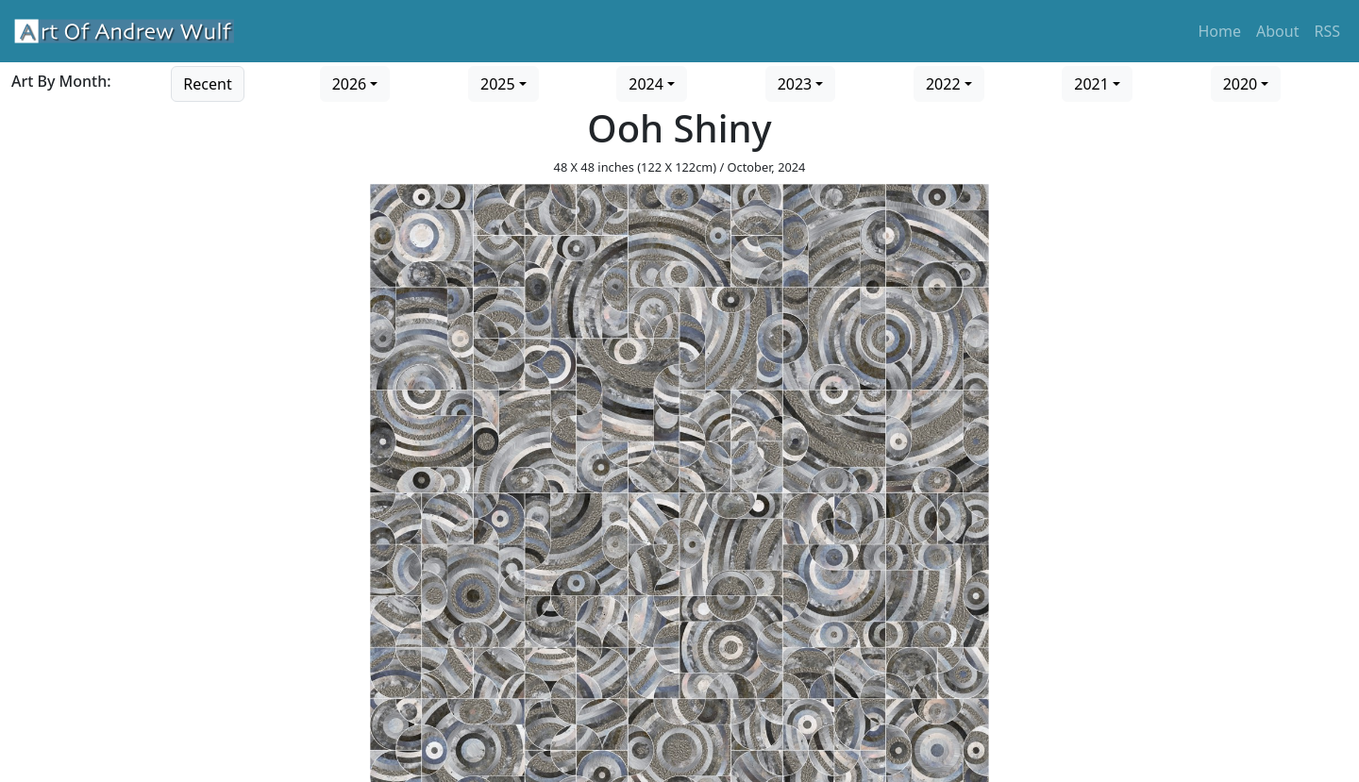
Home (1220, 31)
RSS (1327, 31)
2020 (1240, 84)
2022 (943, 84)
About (1277, 31)
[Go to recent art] (207, 82)
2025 (497, 84)
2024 (646, 84)
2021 (1091, 84)
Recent (207, 84)
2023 (795, 84)
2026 (349, 84)
